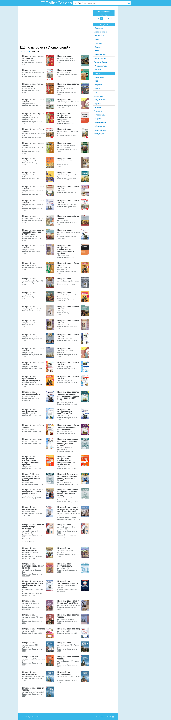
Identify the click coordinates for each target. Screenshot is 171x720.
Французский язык (101, 66)
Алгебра (97, 39)
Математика (98, 28)
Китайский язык (100, 122)
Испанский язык (100, 115)
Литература (98, 96)
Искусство (97, 119)
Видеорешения (104, 11)
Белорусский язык (100, 58)
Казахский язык (100, 130)
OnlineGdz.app (59, 3)
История (97, 73)
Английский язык (100, 32)
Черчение (97, 104)
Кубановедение (99, 126)
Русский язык (99, 36)
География (98, 85)
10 (111, 18)
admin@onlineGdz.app (105, 716)
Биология (97, 70)
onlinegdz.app (29, 716)
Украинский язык (100, 62)
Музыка (97, 88)
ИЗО (95, 92)
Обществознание (100, 100)
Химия (96, 51)
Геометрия (98, 43)
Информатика (99, 77)
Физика (97, 47)
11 (94, 21)
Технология (98, 111)
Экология (97, 107)
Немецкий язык (100, 55)
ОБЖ (96, 81)
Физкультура (99, 134)
